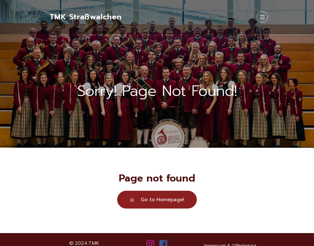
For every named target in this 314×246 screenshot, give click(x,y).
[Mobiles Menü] (262, 16)
